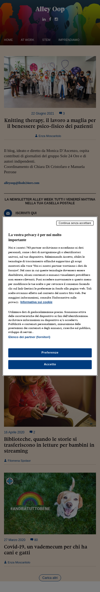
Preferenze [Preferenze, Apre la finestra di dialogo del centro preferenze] (50, 352)
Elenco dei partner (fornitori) (29, 337)
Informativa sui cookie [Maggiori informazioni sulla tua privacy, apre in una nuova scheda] (36, 302)
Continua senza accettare (75, 223)
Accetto (50, 364)
